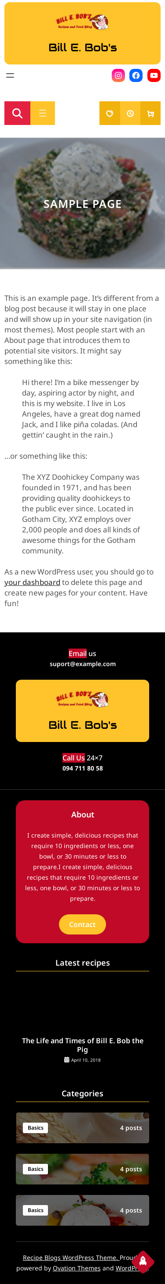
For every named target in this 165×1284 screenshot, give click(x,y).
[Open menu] (10, 75)
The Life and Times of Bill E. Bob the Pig (82, 1045)
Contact (82, 924)
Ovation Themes (77, 1268)
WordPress (131, 1268)
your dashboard (32, 582)
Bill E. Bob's (82, 47)
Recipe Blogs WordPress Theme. (71, 1257)
